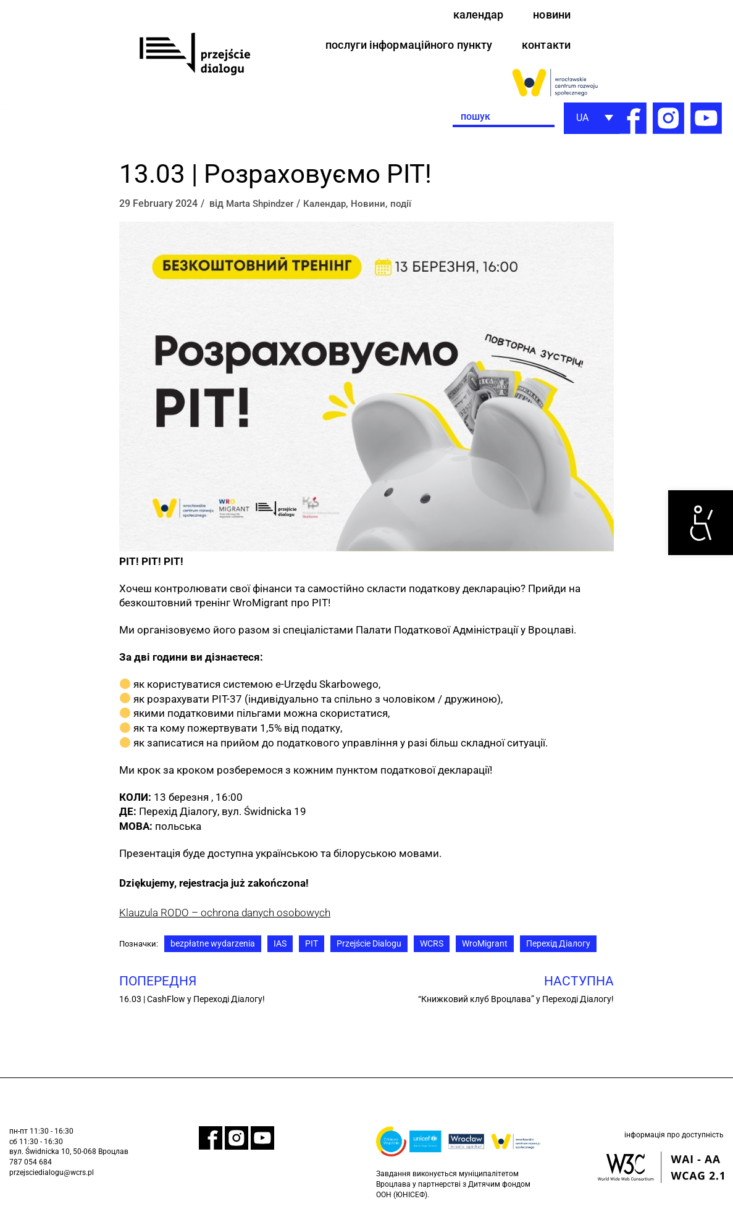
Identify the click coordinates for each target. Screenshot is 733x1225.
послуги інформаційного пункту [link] (395, 48)
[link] (700, 522)
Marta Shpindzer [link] (263, 209)
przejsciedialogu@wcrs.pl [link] (51, 1180)
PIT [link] (314, 949)
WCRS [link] (434, 949)
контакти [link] (544, 48)
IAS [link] (283, 949)
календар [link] (472, 15)
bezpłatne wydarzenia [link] (216, 949)
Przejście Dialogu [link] (372, 949)
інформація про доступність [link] (674, 1143)
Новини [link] (378, 209)
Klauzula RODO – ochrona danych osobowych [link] (224, 917)
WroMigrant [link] (488, 949)
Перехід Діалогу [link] (561, 949)
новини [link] (550, 15)
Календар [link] (333, 209)
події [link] (411, 209)
